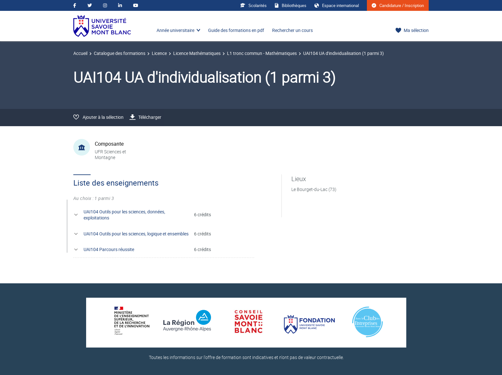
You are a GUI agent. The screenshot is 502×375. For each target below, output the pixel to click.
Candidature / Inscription (398, 5)
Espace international (336, 5)
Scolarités (253, 5)
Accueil (80, 53)
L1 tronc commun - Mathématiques (262, 53)
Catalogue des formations (119, 53)
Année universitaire (175, 30)
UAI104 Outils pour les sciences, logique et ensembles (136, 234)
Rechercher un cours (292, 30)
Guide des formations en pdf (236, 30)
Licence (159, 53)
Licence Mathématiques (197, 53)
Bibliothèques (290, 5)
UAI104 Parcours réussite (109, 249)
